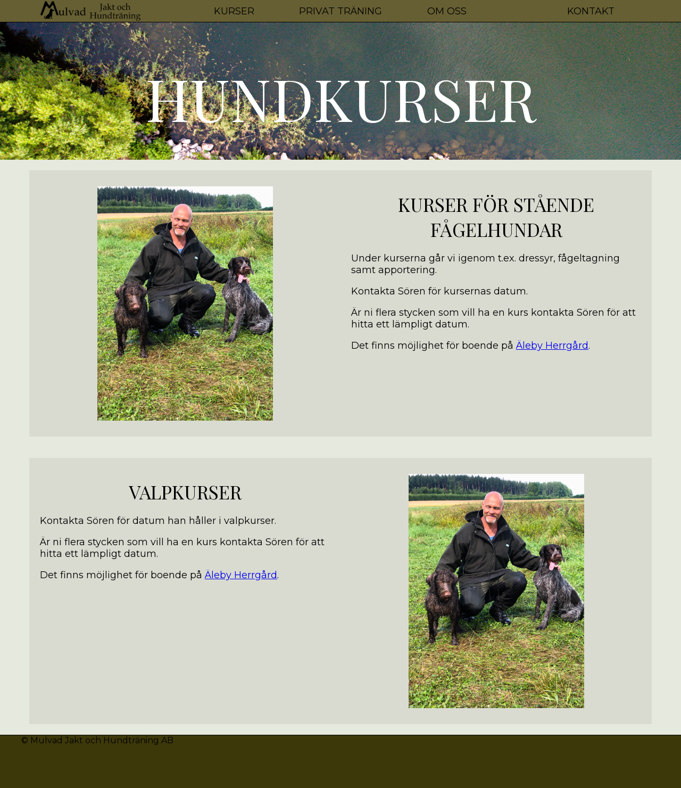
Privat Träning (340, 11)
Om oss (447, 11)
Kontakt (590, 11)
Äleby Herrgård (552, 345)
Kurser (234, 11)
